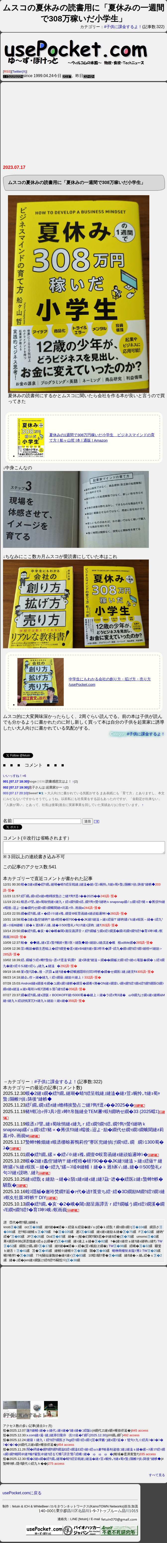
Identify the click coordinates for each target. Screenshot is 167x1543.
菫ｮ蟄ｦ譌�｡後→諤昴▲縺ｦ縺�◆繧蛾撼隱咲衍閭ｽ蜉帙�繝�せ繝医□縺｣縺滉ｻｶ (79, 974)
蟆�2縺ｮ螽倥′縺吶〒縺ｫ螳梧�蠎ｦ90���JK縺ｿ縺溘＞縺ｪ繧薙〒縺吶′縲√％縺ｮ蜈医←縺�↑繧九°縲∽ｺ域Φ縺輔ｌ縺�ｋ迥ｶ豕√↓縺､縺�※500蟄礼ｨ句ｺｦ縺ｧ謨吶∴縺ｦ (82, 1169)
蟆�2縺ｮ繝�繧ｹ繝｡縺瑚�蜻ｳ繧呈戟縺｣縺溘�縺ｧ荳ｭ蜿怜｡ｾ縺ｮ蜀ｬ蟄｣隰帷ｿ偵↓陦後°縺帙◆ (88, 886)
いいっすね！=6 (14, 776)
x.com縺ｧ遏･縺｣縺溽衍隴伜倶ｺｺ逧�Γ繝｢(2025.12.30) (67, 1437)
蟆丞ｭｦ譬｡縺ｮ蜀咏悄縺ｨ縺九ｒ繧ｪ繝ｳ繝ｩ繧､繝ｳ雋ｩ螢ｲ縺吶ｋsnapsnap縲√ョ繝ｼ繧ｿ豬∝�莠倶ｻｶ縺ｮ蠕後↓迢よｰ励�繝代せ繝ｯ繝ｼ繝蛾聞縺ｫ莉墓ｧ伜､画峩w (83, 1132)
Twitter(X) (19, 71)
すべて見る (157, 1477)
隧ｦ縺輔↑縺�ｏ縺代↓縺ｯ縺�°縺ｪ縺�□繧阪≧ (59, 1433)
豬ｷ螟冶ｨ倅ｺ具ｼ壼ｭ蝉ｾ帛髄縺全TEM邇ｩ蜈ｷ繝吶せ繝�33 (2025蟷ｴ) (92, 1113)
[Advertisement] (84, 125)
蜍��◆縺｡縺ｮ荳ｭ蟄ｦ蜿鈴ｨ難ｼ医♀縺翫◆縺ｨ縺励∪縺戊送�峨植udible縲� (78, 945)
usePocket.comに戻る (22, 1495)
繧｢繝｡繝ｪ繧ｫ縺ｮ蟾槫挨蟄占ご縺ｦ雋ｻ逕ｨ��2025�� (60, 898)
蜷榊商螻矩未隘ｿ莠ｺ (126, 1253)
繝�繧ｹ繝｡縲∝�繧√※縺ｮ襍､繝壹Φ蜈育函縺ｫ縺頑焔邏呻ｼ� (65, 916)
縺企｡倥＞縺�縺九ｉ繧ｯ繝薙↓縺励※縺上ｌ (52, 980)
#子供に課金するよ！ (123, 27)
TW (159, 1243)
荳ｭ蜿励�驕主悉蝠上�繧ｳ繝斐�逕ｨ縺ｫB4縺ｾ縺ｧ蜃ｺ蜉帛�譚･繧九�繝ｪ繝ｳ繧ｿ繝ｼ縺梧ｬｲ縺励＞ (92, 951)
